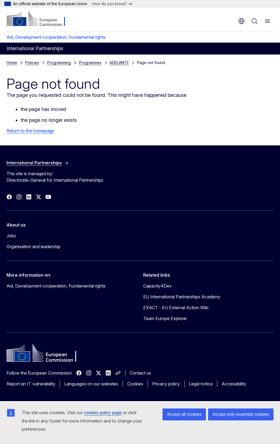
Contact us (140, 373)
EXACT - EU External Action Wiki (175, 307)
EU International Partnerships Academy (181, 296)
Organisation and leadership (34, 246)
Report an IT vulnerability (31, 383)
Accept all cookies (184, 414)
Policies (32, 62)
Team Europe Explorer (165, 318)
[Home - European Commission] (39, 19)
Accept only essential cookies (240, 414)
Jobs (11, 235)
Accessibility (234, 383)
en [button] (241, 21)
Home (12, 62)
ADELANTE (119, 62)
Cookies (135, 383)
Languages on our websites (91, 383)
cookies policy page (103, 412)
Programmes (90, 62)
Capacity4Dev (157, 286)
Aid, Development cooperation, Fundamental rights (56, 37)
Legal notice (201, 383)
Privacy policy (166, 383)
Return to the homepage (30, 130)
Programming (59, 62)
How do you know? (112, 3)
